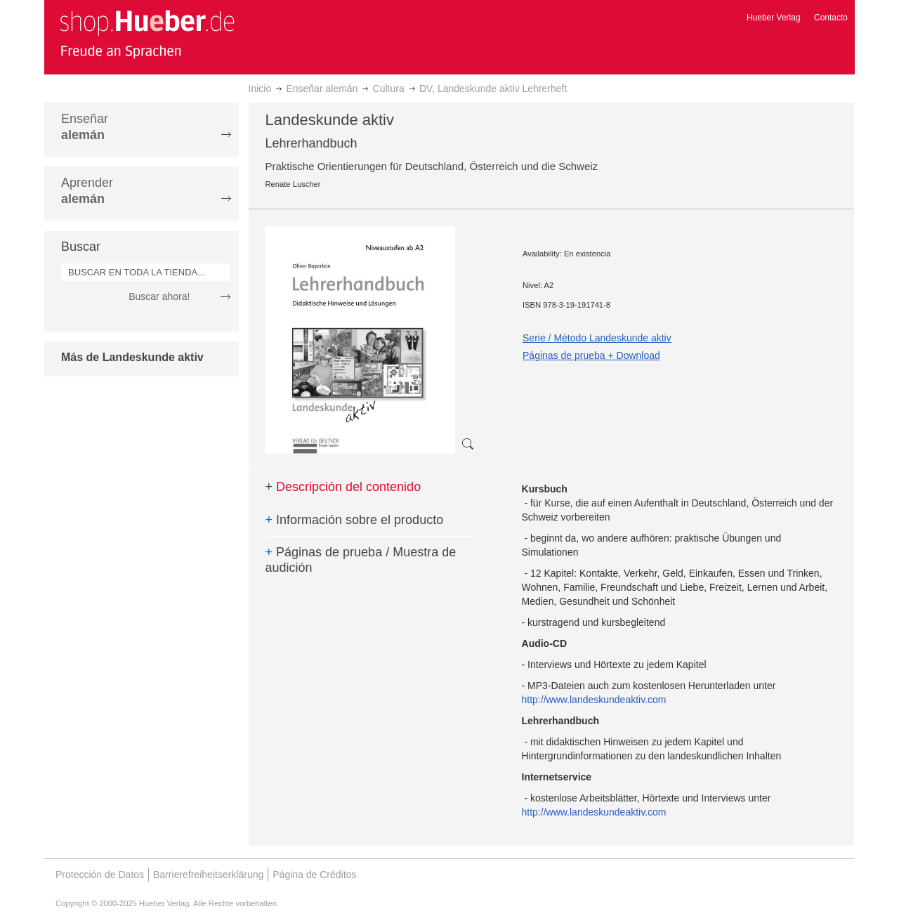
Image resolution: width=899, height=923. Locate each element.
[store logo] (146, 34)
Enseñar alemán (321, 88)
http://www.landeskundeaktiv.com (594, 699)
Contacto (831, 17)
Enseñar (84, 127)
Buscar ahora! (159, 296)
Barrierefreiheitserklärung (208, 874)
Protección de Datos (99, 874)
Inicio (260, 88)
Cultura (389, 88)
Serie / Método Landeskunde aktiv (597, 337)
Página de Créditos (314, 874)
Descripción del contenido (343, 487)
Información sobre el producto (354, 520)
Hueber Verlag (774, 17)
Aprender (87, 191)
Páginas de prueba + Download (591, 355)
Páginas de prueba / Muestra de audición (361, 560)
